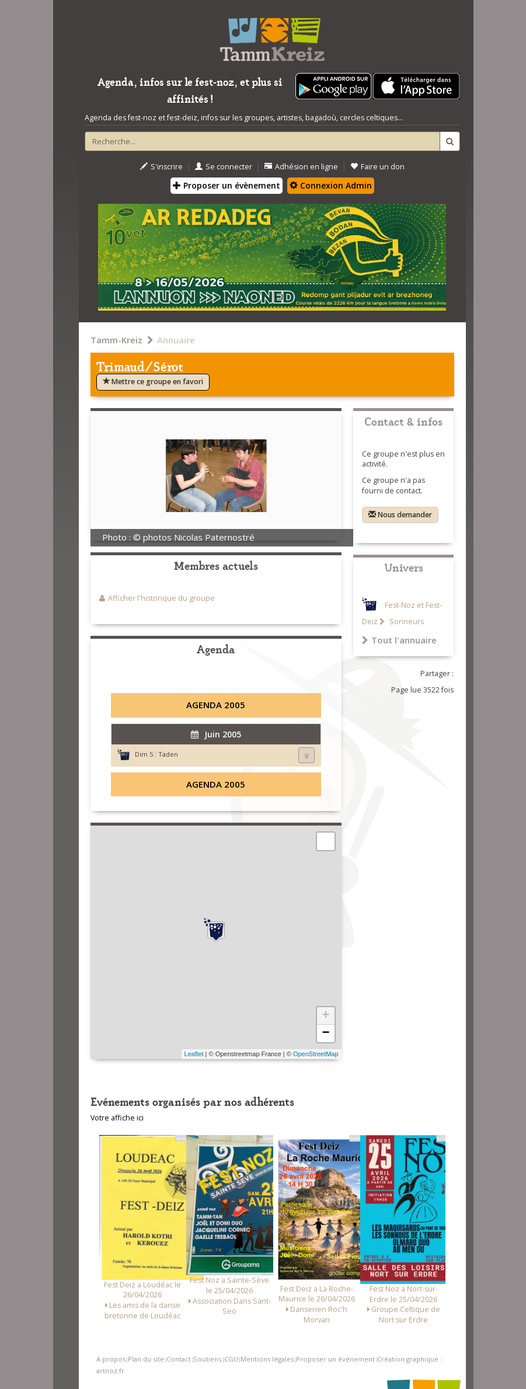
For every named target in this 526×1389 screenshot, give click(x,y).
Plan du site (146, 1359)
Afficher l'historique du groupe (161, 598)
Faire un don (377, 167)
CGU (231, 1359)
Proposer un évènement (226, 185)
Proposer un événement (335, 1359)
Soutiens (207, 1359)
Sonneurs (406, 621)
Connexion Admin (331, 185)
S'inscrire (161, 167)
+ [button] (325, 1016)
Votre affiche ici (117, 1118)
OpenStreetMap (316, 1053)
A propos (111, 1359)
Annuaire (176, 340)
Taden (168, 754)
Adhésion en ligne (301, 167)
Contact (178, 1359)
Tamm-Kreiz (116, 340)
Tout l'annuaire (399, 640)
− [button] (325, 1033)
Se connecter (223, 167)
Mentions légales (267, 1359)
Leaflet (194, 1053)
